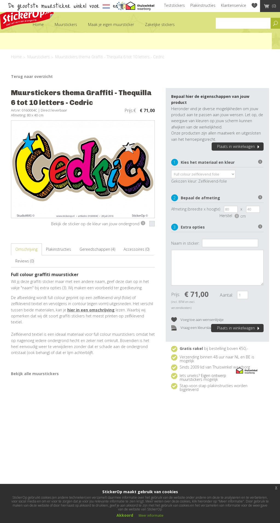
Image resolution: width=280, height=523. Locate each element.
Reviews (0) (24, 261)
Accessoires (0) (136, 249)
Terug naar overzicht (32, 76)
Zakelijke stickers (160, 24)
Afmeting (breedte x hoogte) (195, 209)
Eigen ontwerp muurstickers (203, 377)
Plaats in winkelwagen (239, 146)
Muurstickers (66, 24)
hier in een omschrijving (91, 309)
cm (243, 216)
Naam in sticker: (185, 243)
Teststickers (174, 5)
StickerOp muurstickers (27, 15)
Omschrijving (26, 249)
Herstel (229, 215)
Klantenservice (233, 5)
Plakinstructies (202, 5)
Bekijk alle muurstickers (35, 373)
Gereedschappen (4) (97, 249)
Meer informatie (151, 515)
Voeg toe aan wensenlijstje (197, 320)
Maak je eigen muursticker (111, 24)
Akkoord (124, 515)
